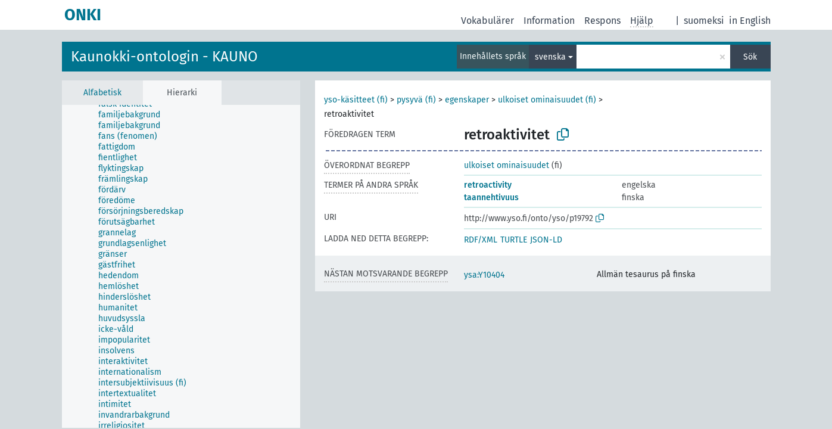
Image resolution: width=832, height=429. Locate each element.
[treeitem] (134, 115)
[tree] (181, 266)
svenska (550, 57)
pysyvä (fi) (416, 100)
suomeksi (704, 20)
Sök (750, 57)
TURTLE (513, 240)
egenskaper (467, 100)
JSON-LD (546, 240)
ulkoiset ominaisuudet (506, 165)
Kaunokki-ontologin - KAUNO (164, 56)
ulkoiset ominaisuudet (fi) (547, 100)
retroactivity (488, 185)
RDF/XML (480, 240)
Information (549, 20)
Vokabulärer (487, 20)
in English (750, 20)
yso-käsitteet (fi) (356, 100)
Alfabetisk (102, 93)
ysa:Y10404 (484, 275)
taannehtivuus (491, 197)
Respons (602, 20)
